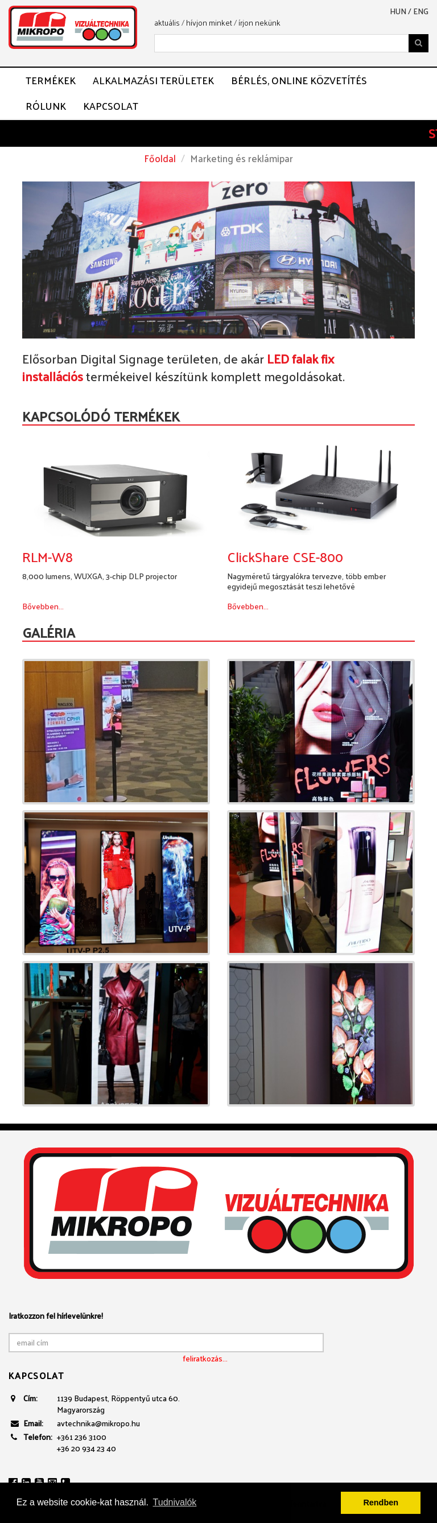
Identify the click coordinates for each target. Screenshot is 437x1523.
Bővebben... (43, 606)
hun (398, 11)
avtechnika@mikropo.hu (98, 1423)
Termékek (51, 80)
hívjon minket (209, 22)
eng (420, 11)
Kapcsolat (110, 106)
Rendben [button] (380, 1502)
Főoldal (160, 158)
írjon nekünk (259, 22)
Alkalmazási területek (153, 80)
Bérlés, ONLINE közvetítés (299, 80)
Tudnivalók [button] (175, 1502)
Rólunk (46, 106)
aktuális (167, 22)
